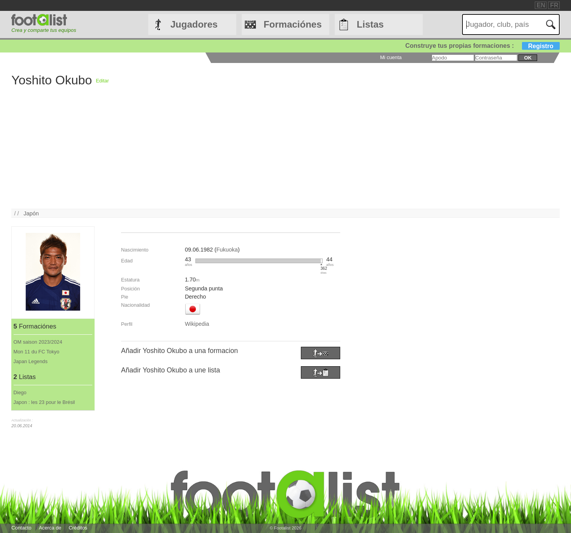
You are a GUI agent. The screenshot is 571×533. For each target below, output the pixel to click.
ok (527, 58)
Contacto (21, 528)
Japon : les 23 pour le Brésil (44, 402)
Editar (102, 81)
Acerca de (50, 528)
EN (541, 5)
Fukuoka (227, 249)
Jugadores (194, 24)
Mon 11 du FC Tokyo (37, 352)
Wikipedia (197, 324)
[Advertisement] (244, 154)
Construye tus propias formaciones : (482, 45)
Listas (370, 24)
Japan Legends (31, 361)
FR (554, 5)
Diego (20, 392)
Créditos (78, 528)
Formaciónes (293, 24)
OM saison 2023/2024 (38, 342)
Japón (31, 213)
